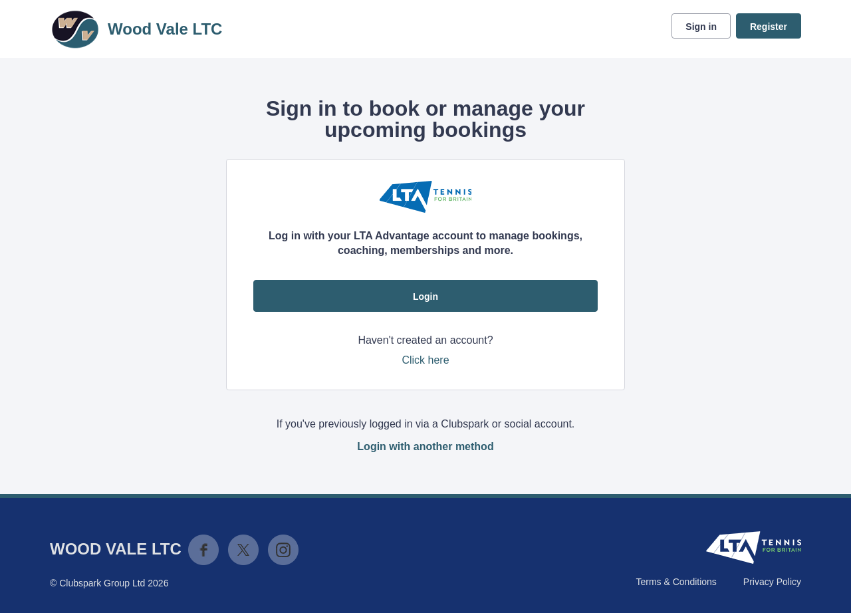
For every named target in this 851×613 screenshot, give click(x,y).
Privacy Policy (772, 581)
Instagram (283, 550)
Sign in (701, 26)
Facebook (203, 550)
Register (768, 26)
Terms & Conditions (676, 581)
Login (425, 296)
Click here (425, 360)
